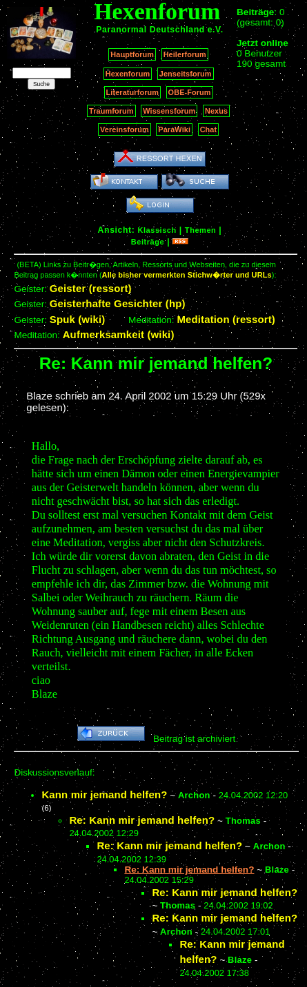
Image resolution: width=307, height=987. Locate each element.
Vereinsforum (124, 129)
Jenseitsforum (185, 74)
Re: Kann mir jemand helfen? (142, 820)
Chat (208, 129)
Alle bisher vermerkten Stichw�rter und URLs (187, 275)
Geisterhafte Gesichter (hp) (118, 303)
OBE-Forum (189, 92)
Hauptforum (132, 54)
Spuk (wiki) (78, 319)
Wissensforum (169, 111)
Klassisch (156, 230)
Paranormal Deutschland (150, 29)
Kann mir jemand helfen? (104, 794)
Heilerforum (185, 54)
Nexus (216, 111)
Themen (200, 230)
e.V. (216, 29)
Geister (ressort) (91, 288)
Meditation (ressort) (226, 319)
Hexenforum (128, 74)
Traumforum (111, 111)
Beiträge (147, 242)
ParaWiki (174, 129)
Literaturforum (132, 92)
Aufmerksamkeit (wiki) (119, 334)
